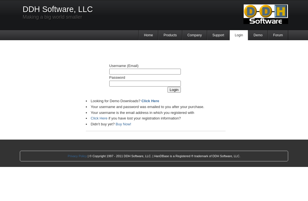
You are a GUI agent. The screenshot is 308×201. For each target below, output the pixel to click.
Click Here (99, 118)
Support (218, 35)
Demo (257, 35)
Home (148, 35)
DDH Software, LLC (58, 9)
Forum (278, 35)
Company (195, 35)
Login (239, 35)
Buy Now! (123, 124)
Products (170, 35)
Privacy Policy (77, 156)
